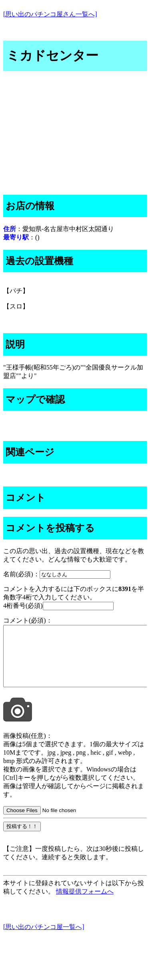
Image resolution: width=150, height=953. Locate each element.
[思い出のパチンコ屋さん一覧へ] (50, 14)
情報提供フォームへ (85, 903)
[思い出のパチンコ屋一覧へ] (43, 938)
